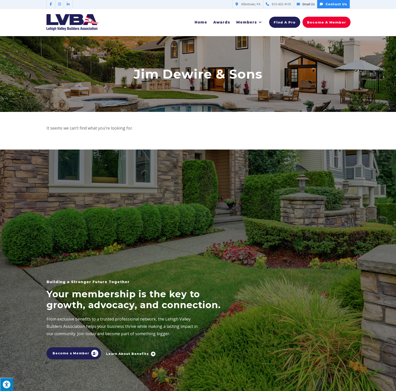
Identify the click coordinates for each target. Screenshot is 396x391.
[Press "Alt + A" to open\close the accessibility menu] (6, 384)
